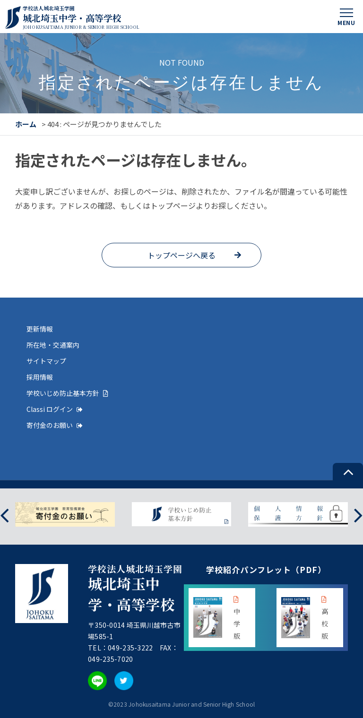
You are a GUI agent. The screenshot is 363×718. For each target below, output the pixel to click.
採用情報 (39, 377)
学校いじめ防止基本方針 (67, 393)
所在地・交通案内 (52, 345)
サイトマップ (46, 361)
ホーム (25, 124)
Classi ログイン (54, 409)
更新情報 (39, 328)
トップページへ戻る (181, 255)
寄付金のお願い (54, 425)
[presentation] (4, 514)
